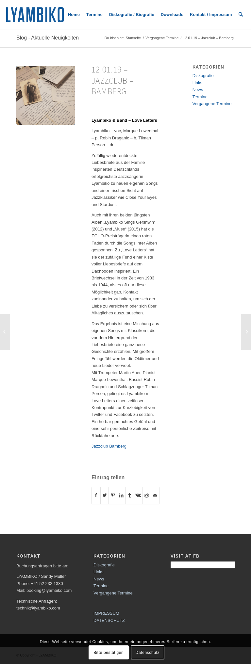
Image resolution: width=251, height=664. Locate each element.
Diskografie (203, 75)
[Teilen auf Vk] (138, 495)
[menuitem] (74, 14)
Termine (200, 96)
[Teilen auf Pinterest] (113, 495)
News (197, 89)
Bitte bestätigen (108, 652)
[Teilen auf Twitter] (105, 495)
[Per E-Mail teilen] (155, 495)
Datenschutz (147, 652)
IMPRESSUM (106, 613)
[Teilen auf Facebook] (96, 495)
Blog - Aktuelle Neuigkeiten (47, 37)
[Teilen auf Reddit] (146, 495)
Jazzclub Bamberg (109, 446)
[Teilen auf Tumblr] (130, 495)
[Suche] (240, 14)
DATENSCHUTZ (109, 620)
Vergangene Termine (212, 103)
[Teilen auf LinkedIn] (121, 495)
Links (197, 82)
